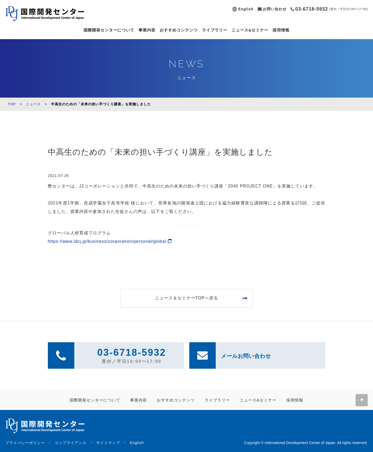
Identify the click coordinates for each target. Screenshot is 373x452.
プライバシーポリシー (25, 443)
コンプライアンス (70, 443)
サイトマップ (108, 443)
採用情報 (281, 30)
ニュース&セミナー (250, 30)
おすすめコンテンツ (179, 30)
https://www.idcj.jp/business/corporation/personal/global (107, 241)
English (246, 9)
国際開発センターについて (109, 30)
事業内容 (147, 30)
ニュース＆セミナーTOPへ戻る (186, 298)
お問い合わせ (275, 9)
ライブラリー (214, 30)
